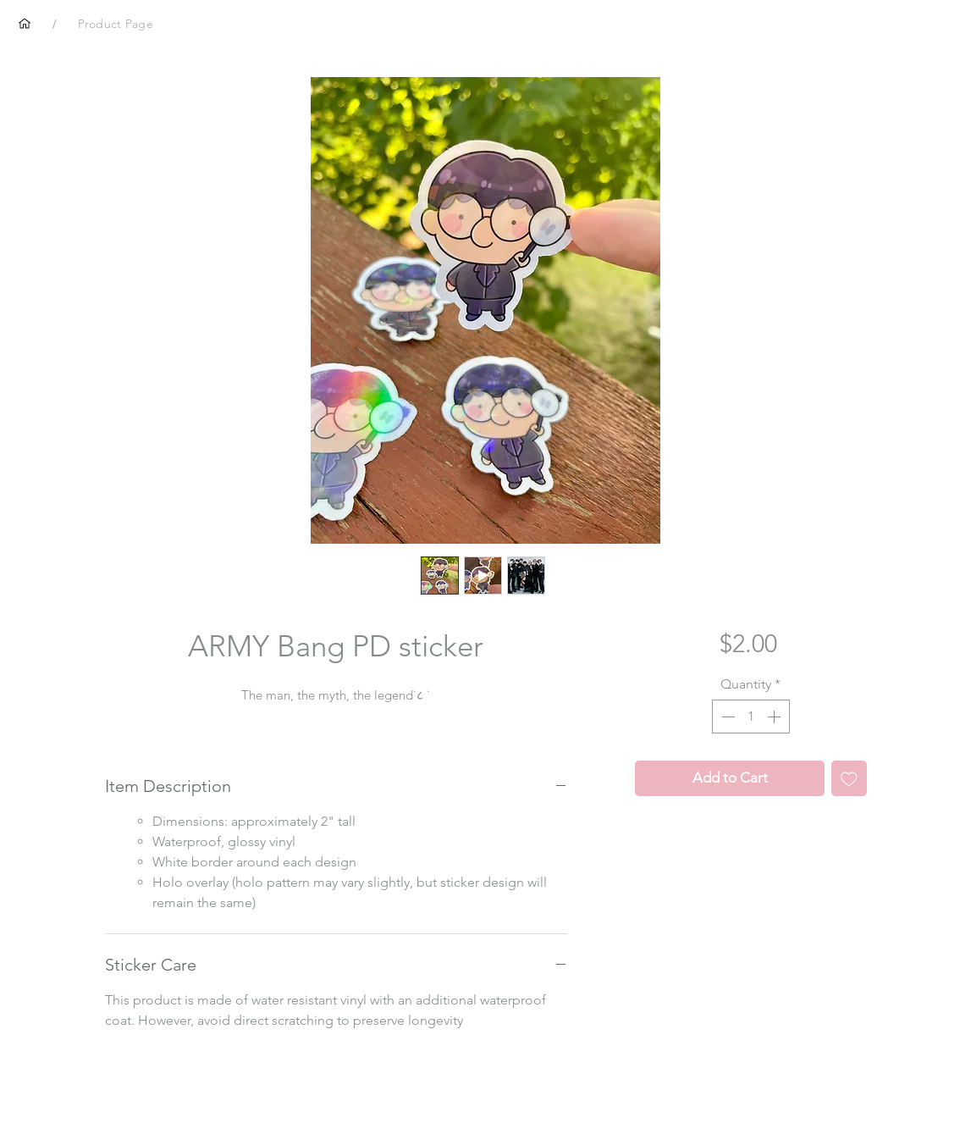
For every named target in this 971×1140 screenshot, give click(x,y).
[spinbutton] (751, 716)
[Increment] (775, 716)
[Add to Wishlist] (849, 778)
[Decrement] (726, 716)
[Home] (24, 23)
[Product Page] (115, 23)
